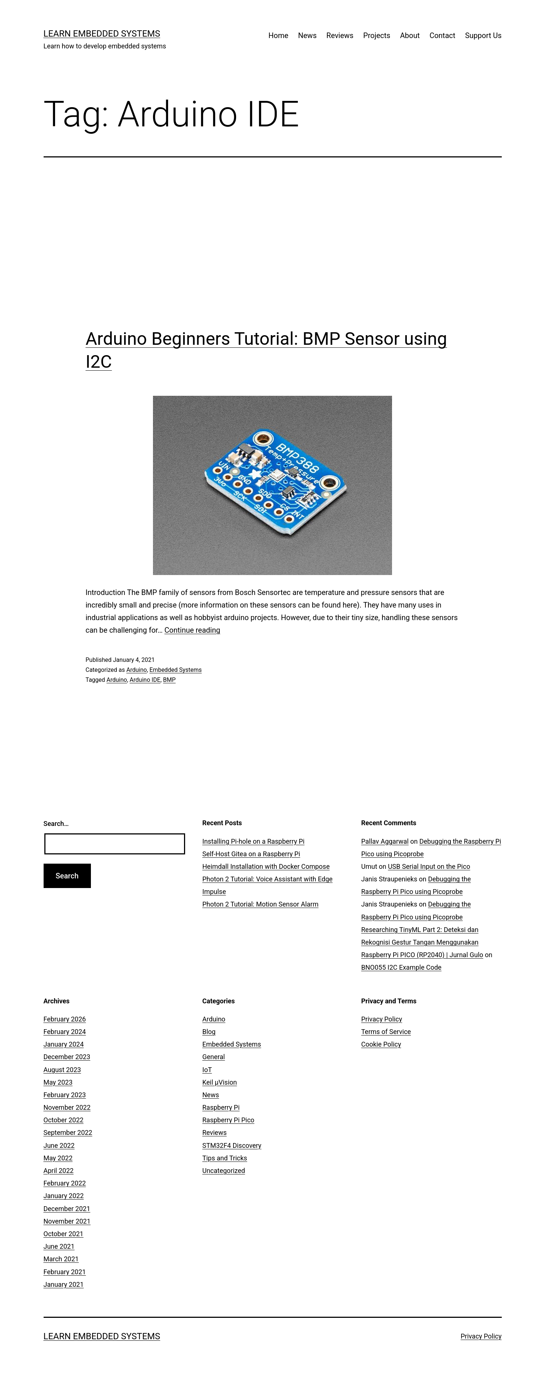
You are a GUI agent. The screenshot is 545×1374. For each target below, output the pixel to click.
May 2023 (58, 1082)
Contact (442, 35)
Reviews (339, 35)
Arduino (136, 669)
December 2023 (67, 1057)
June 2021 (59, 1246)
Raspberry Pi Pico (228, 1120)
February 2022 (65, 1183)
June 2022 (59, 1145)
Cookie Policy (381, 1044)
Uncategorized (223, 1170)
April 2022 (59, 1170)
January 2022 (64, 1196)
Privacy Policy (381, 1019)
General (213, 1057)
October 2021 (64, 1234)
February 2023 (65, 1095)
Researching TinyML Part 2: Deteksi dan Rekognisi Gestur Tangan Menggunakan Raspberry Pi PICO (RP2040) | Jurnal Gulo (422, 942)
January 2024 (64, 1044)
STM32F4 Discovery (232, 1145)
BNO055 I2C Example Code (401, 967)
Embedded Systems (176, 669)
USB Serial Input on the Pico (429, 866)
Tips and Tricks (224, 1158)
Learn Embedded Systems (102, 33)
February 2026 (65, 1019)
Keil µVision (219, 1082)
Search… (56, 823)
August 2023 (62, 1070)
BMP (169, 679)
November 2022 (67, 1107)
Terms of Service (386, 1031)
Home (279, 35)
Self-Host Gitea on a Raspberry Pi (251, 854)
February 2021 (65, 1272)
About (410, 35)
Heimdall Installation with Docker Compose (266, 866)
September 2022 (68, 1132)
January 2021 (64, 1284)
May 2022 (58, 1158)
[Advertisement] (272, 242)
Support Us (483, 35)
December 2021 (67, 1209)
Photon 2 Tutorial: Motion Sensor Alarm (260, 904)
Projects (376, 35)
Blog (209, 1031)
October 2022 (64, 1120)
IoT (207, 1070)
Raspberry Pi (221, 1107)
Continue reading (192, 630)
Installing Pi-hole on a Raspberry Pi (253, 841)
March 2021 (61, 1259)
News (307, 35)
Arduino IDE (145, 679)
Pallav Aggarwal (385, 841)
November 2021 (67, 1221)
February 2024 (65, 1031)
